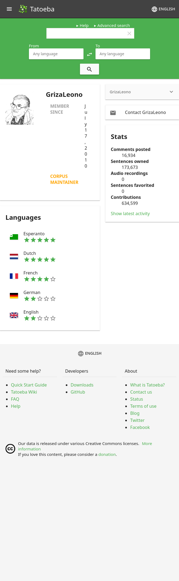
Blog (134, 413)
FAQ (15, 399)
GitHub (78, 392)
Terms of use (143, 406)
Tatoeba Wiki (24, 392)
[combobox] (56, 53)
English (163, 9)
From (34, 45)
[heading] (142, 92)
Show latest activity (130, 214)
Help (84, 25)
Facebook (140, 427)
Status (136, 399)
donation (107, 454)
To (98, 45)
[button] (89, 53)
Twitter (137, 420)
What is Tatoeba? (147, 385)
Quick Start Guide (29, 385)
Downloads (82, 385)
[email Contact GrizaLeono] (142, 112)
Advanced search (113, 25)
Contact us (141, 392)
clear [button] (129, 33)
